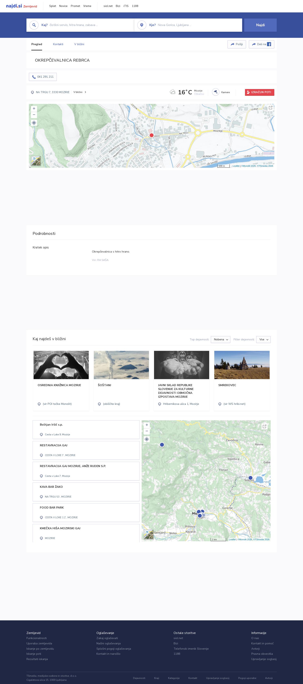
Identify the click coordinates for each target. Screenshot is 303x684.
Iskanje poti (33, 654)
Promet (75, 6)
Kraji (156, 678)
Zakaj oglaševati (107, 638)
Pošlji (239, 44)
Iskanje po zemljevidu (40, 649)
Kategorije (173, 678)
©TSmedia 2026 (265, 166)
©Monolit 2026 (248, 166)
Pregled (36, 44)
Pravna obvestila (262, 654)
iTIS (126, 6)
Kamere (225, 92)
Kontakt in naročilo (108, 654)
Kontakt (192, 678)
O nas (255, 638)
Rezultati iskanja (37, 659)
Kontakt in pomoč (262, 643)
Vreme (87, 6)
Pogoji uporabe (247, 678)
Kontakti (58, 44)
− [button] (34, 115)
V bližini (79, 44)
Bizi (118, 6)
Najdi (260, 25)
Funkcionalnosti (36, 638)
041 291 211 (45, 77)
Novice (63, 6)
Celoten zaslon (271, 108)
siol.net (108, 6)
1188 (135, 6)
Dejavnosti (139, 678)
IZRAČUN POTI (261, 92)
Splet (52, 6)
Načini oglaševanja (108, 643)
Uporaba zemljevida (39, 643)
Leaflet (236, 166)
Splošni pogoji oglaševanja (113, 649)
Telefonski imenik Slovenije (191, 649)
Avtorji (255, 649)
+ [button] (34, 109)
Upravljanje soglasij (264, 659)
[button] (34, 123)
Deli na (264, 44)
